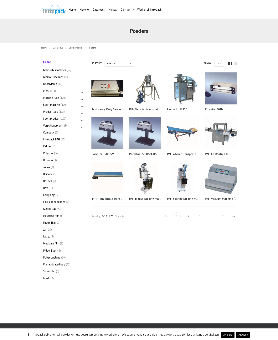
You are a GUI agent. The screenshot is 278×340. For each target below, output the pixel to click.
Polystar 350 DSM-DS (143, 154)
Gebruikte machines (54, 70)
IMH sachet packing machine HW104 (191, 198)
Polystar (48, 153)
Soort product (51, 119)
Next (232, 216)
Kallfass (48, 146)
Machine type (51, 98)
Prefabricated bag (54, 264)
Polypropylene (51, 257)
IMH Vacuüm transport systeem (149, 109)
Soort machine (51, 105)
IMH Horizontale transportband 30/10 (116, 198)
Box (45, 188)
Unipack (47, 174)
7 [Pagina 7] (223, 216)
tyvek (46, 278)
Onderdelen (50, 84)
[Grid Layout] (230, 63)
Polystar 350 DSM (102, 154)
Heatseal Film (51, 215)
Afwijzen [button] (243, 334)
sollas (46, 167)
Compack (48, 132)
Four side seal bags (54, 201)
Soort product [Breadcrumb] (75, 47)
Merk (46, 91)
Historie (84, 9)
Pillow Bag (49, 250)
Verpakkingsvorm (53, 126)
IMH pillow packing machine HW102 (152, 198)
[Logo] (54, 9)
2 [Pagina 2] (188, 216)
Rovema (48, 160)
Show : (208, 63)
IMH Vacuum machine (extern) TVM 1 (229, 198)
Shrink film (49, 271)
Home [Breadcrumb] (44, 47)
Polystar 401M (214, 109)
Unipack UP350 (177, 109)
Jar (45, 229)
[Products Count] (219, 63)
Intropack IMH (51, 139)
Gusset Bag (49, 208)
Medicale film (51, 243)
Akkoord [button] (227, 334)
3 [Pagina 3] (199, 216)
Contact (125, 9)
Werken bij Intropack (149, 9)
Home (72, 9)
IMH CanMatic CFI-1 (218, 154)
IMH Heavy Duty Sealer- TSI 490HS (113, 109)
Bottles (47, 181)
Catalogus (99, 9)
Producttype (50, 112)
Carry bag (49, 194)
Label (46, 236)
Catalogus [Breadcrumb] (58, 47)
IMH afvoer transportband (184, 154)
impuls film (49, 222)
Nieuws (113, 9)
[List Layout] (235, 63)
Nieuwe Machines (53, 77)
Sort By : (97, 63)
